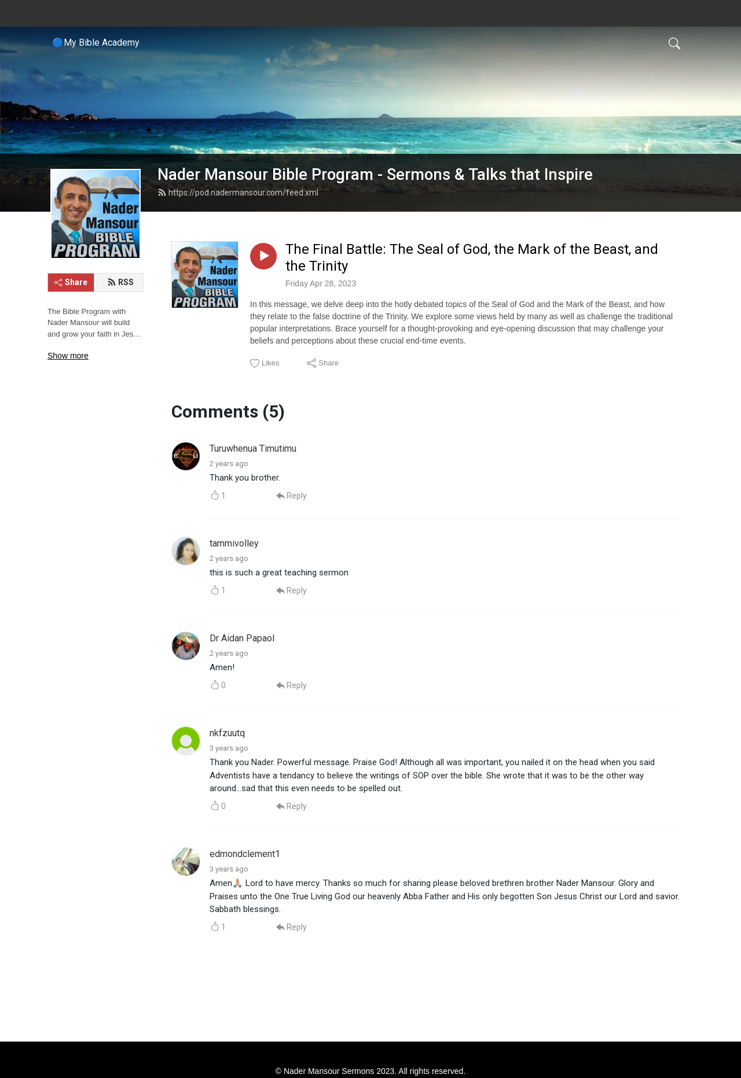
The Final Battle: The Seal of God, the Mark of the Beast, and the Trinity (471, 257)
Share (70, 282)
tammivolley (234, 543)
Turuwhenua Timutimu (253, 448)
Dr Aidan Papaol (242, 638)
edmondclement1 (245, 853)
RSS (120, 282)
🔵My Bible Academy (96, 42)
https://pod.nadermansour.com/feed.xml (237, 192)
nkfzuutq (227, 733)
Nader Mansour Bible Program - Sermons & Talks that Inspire (375, 174)
